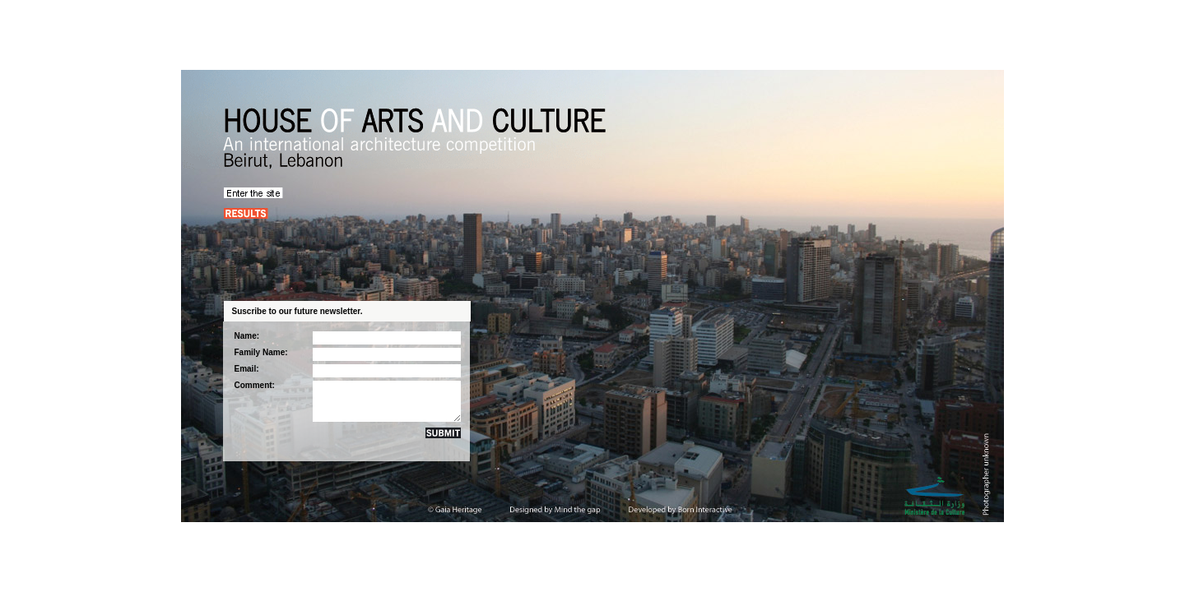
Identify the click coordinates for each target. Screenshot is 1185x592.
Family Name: (261, 352)
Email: (247, 368)
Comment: (255, 385)
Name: (247, 335)
